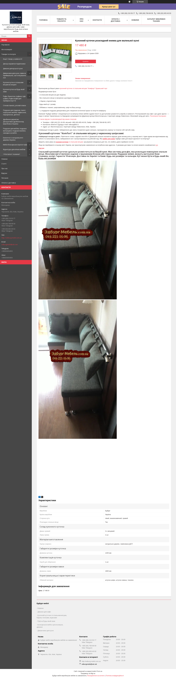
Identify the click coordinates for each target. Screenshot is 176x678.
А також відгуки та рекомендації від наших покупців (57, 119)
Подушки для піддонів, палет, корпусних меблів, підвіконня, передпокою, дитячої (14, 112)
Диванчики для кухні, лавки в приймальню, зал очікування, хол (14, 75)
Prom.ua (99, 671)
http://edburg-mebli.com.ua (11, 238)
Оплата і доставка (8, 183)
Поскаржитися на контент (95, 676)
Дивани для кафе (44, 612)
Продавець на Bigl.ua (88, 673)
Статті (3, 164)
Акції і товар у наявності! (12, 59)
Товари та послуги (8, 54)
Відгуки (4, 173)
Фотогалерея (6, 49)
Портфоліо (5, 45)
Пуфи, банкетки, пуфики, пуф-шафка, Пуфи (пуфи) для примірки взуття (14, 98)
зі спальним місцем (69, 142)
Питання (4, 178)
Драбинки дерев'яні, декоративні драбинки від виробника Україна (13, 121)
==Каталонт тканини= (11, 154)
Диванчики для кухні (46, 630)
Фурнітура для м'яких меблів (14, 149)
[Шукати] (29, 36)
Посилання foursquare (158, 116)
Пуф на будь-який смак (46, 621)
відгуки (41, 148)
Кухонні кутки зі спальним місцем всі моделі (13, 83)
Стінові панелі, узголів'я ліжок (14, 105)
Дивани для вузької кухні (13, 68)
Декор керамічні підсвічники (14, 64)
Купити (85, 61)
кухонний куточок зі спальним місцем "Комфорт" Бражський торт (83, 88)
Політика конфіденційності (115, 676)
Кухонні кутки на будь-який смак (13, 90)
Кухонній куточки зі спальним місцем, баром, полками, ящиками (52, 616)
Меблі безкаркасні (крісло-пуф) (15, 145)
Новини (4, 159)
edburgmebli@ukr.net (9, 244)
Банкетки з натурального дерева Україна (13, 139)
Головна (43, 20)
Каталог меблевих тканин (156, 20)
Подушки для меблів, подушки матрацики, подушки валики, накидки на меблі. (15, 130)
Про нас (4, 168)
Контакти (97, 20)
